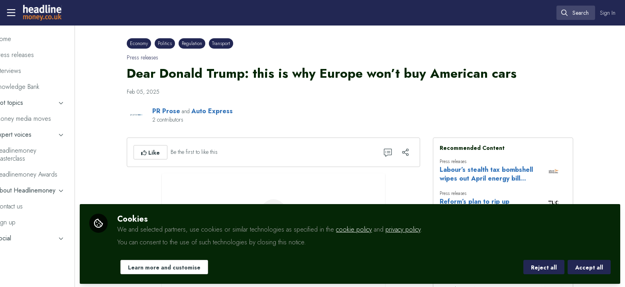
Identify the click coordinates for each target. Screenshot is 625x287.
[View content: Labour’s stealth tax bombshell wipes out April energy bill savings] (567, 171)
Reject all (544, 266)
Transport (235, 43)
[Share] (419, 152)
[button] (164, 152)
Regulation (205, 43)
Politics (178, 43)
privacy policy (430, 227)
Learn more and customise (191, 266)
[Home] (41, 13)
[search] (575, 13)
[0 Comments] (401, 152)
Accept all (589, 266)
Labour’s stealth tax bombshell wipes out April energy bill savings (499, 174)
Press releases (156, 57)
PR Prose (180, 111)
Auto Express (225, 111)
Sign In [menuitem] (607, 13)
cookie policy (381, 227)
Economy (152, 43)
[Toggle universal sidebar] (11, 13)
